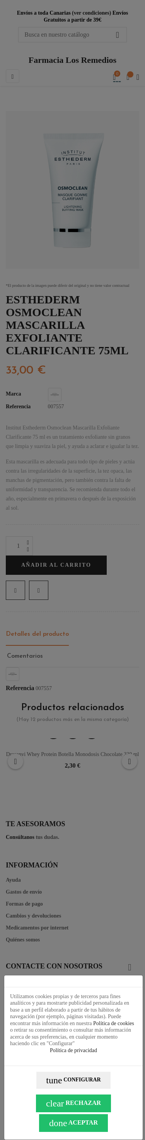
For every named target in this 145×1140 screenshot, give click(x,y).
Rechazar (73, 1103)
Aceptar (73, 1123)
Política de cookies (113, 1023)
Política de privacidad (73, 1050)
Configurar (73, 1080)
